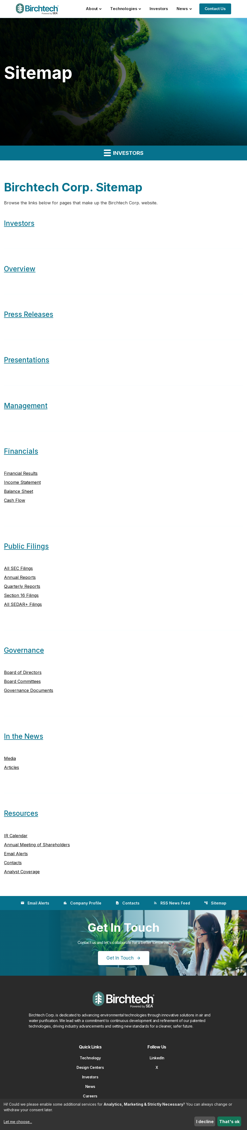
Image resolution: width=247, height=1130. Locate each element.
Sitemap (215, 903)
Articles (11, 767)
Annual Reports (20, 577)
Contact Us (215, 8)
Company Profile (82, 903)
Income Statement (22, 482)
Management (25, 406)
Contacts (13, 862)
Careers (90, 1096)
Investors (159, 8)
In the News (23, 736)
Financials (21, 451)
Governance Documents (28, 690)
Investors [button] (123, 152)
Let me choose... (18, 1121)
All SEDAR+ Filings (23, 604)
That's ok (229, 1121)
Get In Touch (120, 958)
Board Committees (22, 681)
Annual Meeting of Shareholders (37, 844)
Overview (19, 269)
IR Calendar (16, 835)
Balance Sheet (18, 491)
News (184, 8)
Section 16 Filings (21, 595)
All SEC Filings (18, 568)
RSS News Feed (172, 903)
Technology (90, 1058)
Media (10, 758)
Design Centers (90, 1067)
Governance (24, 650)
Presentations (26, 360)
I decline (205, 1121)
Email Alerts (16, 853)
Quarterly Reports (22, 586)
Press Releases (28, 314)
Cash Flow (14, 500)
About (94, 8)
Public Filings (26, 546)
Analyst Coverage (22, 871)
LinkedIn (157, 1058)
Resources (21, 813)
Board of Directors (23, 672)
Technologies (125, 8)
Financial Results (21, 473)
